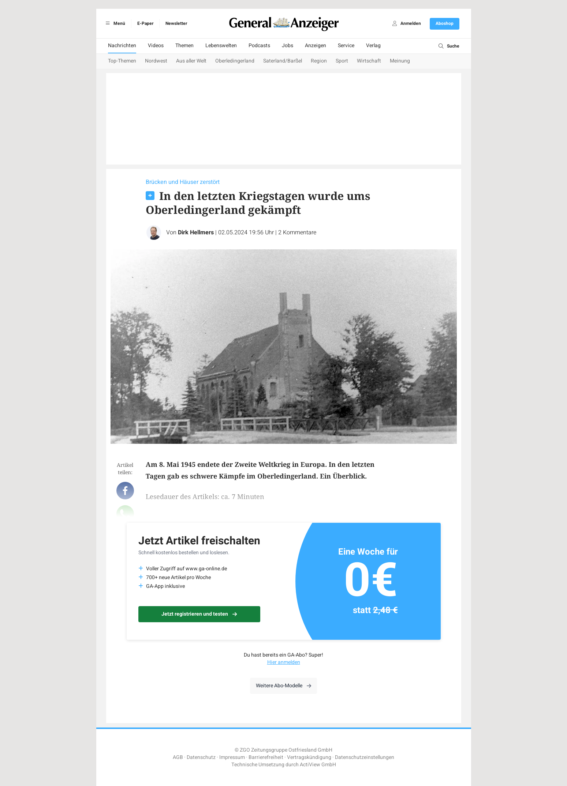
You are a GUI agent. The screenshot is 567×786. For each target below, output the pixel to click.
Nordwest (156, 61)
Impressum (232, 757)
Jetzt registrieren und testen (199, 614)
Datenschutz (201, 757)
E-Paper (145, 23)
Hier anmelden (283, 662)
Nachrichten (122, 45)
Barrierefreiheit (266, 757)
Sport (342, 61)
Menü (114, 23)
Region (319, 61)
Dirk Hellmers (196, 232)
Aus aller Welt (191, 61)
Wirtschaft (369, 61)
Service (346, 45)
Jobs (287, 45)
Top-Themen (122, 61)
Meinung (400, 61)
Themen (184, 45)
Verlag (373, 45)
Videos (156, 45)
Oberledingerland (234, 61)
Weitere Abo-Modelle (283, 685)
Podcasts (259, 45)
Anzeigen (315, 45)
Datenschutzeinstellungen (364, 757)
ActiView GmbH (318, 764)
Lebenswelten (221, 45)
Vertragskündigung (309, 757)
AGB (178, 757)
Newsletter (176, 23)
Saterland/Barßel (282, 61)
